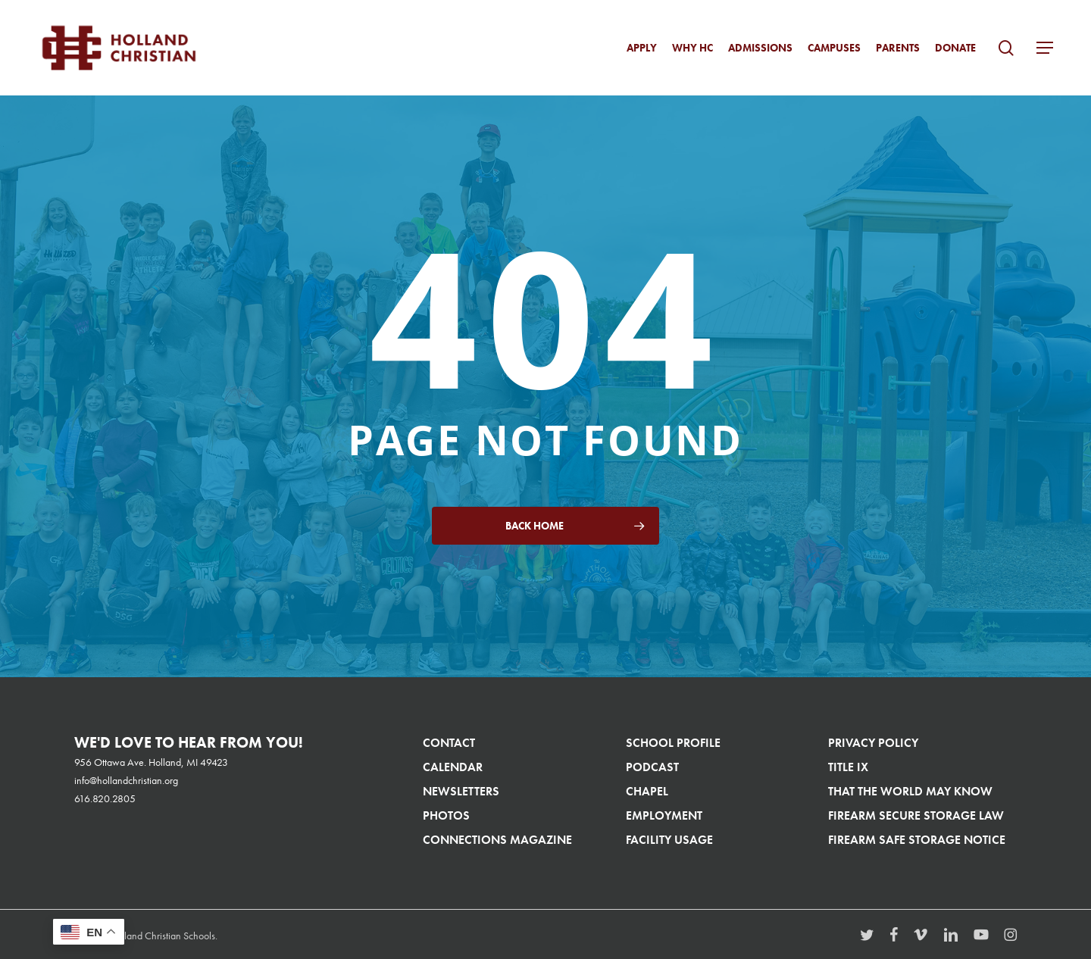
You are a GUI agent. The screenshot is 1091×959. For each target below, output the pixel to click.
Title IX (848, 767)
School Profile (673, 743)
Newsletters (461, 791)
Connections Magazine (497, 840)
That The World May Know (910, 791)
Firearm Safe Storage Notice (916, 840)
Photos (446, 815)
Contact (449, 743)
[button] (1044, 48)
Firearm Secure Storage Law (916, 815)
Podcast (652, 767)
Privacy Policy (873, 743)
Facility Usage (669, 840)
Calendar (453, 767)
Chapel (647, 791)
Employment (664, 815)
